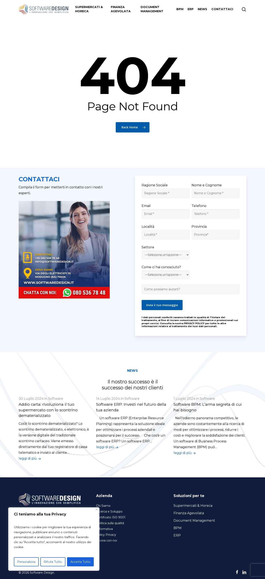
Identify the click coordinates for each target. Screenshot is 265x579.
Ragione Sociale (155, 185)
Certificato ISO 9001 (110, 517)
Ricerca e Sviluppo (109, 511)
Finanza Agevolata (188, 513)
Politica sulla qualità (110, 523)
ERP (177, 535)
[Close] (97, 509)
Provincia (199, 227)
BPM (177, 528)
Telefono (199, 206)
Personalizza (26, 562)
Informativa (104, 529)
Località (148, 227)
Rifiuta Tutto (53, 562)
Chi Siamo (103, 506)
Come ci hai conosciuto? (161, 267)
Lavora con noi (106, 540)
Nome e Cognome (207, 185)
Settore (148, 247)
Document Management (194, 520)
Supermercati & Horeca (192, 506)
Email (146, 206)
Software (55, 399)
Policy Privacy (106, 535)
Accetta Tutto (80, 562)
